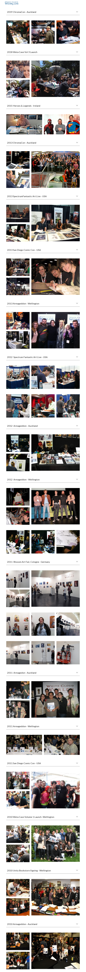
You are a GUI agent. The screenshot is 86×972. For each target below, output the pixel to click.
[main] (43, 12)
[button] (77, 12)
